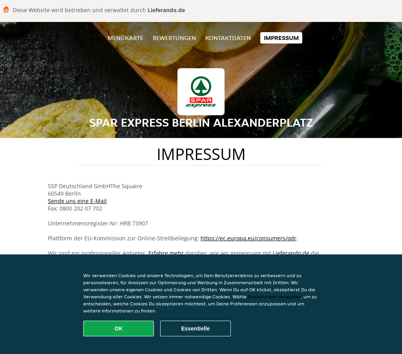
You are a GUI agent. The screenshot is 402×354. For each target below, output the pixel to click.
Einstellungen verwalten (274, 297)
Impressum (281, 38)
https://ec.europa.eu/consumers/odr (248, 238)
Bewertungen (174, 38)
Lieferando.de (291, 253)
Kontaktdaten (228, 38)
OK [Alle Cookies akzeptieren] (119, 328)
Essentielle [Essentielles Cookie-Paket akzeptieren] (195, 328)
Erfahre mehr (166, 253)
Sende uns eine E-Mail (77, 201)
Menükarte (125, 38)
